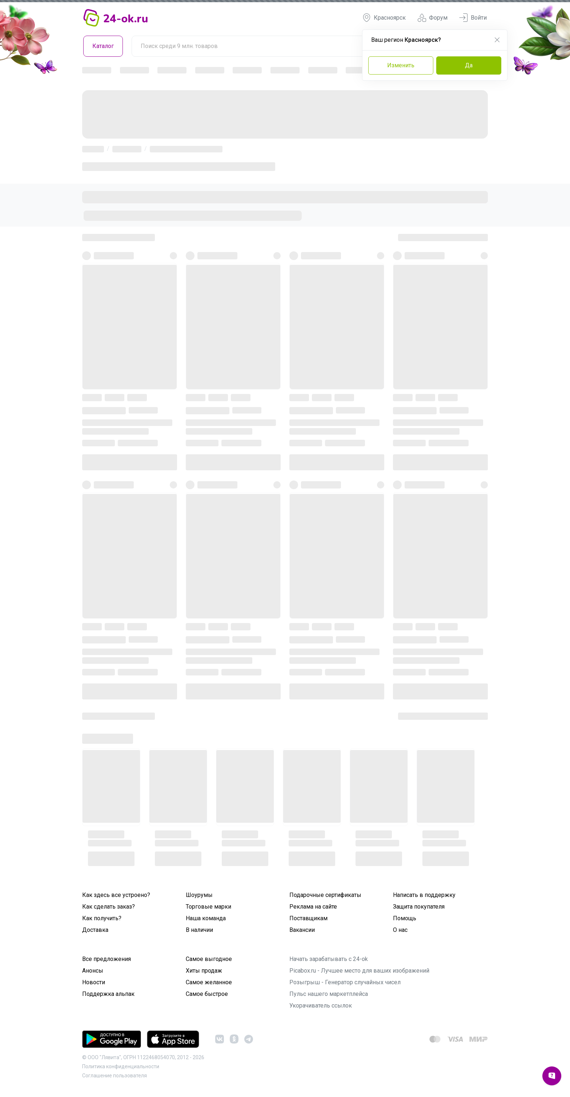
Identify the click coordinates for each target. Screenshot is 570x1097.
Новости (93, 982)
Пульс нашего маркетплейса (328, 993)
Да (469, 65)
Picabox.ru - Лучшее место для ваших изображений (359, 970)
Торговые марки (208, 906)
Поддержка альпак (108, 993)
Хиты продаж (204, 970)
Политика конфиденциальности (120, 1066)
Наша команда (206, 918)
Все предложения (106, 959)
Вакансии (302, 929)
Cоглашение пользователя (114, 1075)
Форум (432, 17)
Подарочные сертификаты (325, 894)
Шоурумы (199, 894)
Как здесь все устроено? (116, 894)
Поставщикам (308, 918)
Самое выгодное (209, 959)
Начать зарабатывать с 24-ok (328, 959)
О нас (400, 929)
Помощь (404, 918)
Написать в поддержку (424, 894)
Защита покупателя (419, 906)
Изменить (400, 65)
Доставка (95, 929)
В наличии (199, 929)
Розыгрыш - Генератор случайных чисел (345, 982)
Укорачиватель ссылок (320, 1005)
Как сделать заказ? (108, 906)
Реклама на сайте (313, 906)
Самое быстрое (207, 993)
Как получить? (101, 918)
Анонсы (92, 970)
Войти (473, 17)
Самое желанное (209, 982)
